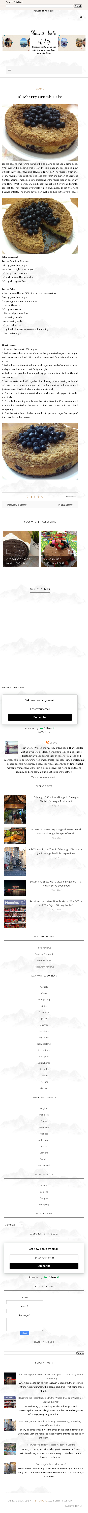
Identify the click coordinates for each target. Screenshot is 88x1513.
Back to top (73, 1506)
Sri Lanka (44, 1069)
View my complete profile (44, 777)
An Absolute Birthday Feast (54, 561)
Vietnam (44, 1088)
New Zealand (44, 1043)
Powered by (40, 728)
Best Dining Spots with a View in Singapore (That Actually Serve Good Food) (56, 883)
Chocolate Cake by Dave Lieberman (19, 561)
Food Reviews (44, 947)
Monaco (44, 1133)
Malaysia (44, 1024)
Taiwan (44, 1075)
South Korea (44, 1062)
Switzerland (44, 1165)
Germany (44, 1127)
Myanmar (44, 1037)
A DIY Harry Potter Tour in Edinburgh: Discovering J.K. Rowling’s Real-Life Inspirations (56, 851)
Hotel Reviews (44, 960)
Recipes (44, 1198)
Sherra (53, 742)
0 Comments (70, 496)
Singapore (44, 1056)
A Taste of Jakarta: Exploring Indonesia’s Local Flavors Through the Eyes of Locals (56, 831)
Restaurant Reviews (44, 966)
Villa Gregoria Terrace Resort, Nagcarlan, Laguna (51, 1444)
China (44, 993)
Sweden (44, 1159)
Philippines (44, 1050)
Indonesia (44, 1012)
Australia (44, 986)
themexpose (39, 1501)
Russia (44, 1146)
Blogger (50, 10)
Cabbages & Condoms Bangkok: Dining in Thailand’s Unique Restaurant (56, 799)
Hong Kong (44, 999)
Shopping (44, 1204)
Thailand (44, 1081)
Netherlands (44, 1140)
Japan (44, 1018)
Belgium (44, 1108)
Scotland (44, 1152)
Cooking (44, 1191)
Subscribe (39, 717)
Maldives (44, 1031)
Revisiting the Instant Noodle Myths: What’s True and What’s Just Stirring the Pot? (56, 903)
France (44, 1121)
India (44, 1005)
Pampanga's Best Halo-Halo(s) (51, 1464)
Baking (40, 89)
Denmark (44, 1114)
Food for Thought (44, 954)
